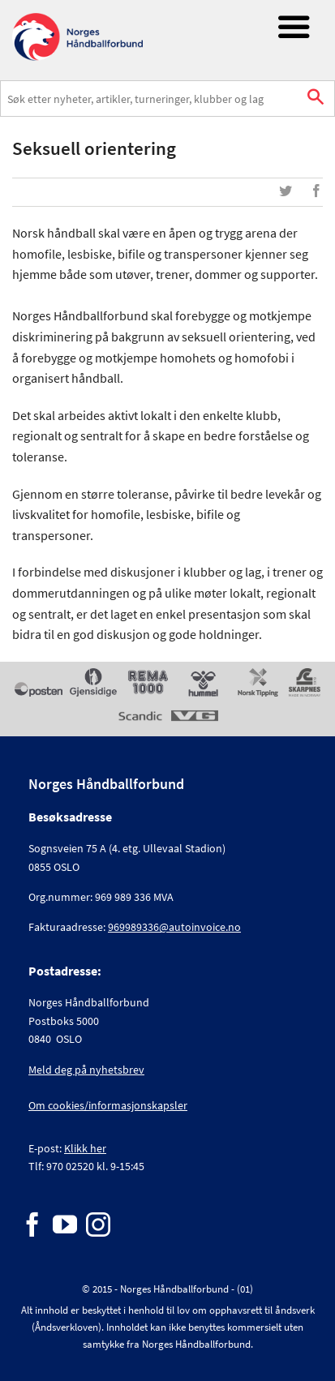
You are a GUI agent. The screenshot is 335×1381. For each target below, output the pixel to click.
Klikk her (85, 1148)
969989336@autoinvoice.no (174, 927)
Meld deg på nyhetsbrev (86, 1069)
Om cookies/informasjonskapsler (107, 1105)
